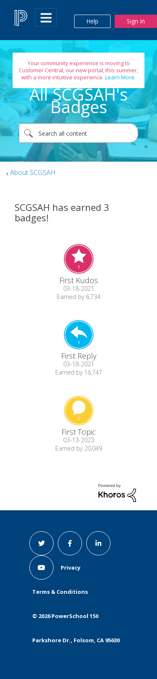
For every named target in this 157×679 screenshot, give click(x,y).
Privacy (70, 567)
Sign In (136, 21)
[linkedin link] (98, 543)
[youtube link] (41, 567)
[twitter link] (41, 543)
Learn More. (120, 77)
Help (92, 21)
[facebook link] (70, 543)
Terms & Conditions (60, 591)
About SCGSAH (33, 172)
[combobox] (78, 133)
